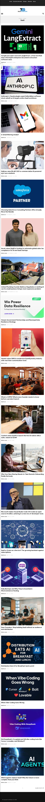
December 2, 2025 (11, 214)
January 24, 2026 (11, 137)
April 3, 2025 (11, 632)
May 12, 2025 (9, 593)
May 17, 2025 (9, 555)
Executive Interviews (17, 1)
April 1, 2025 (9, 668)
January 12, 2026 (12, 176)
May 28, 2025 (11, 440)
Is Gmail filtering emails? (10, 135)
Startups (25, 1)
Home (10, 1)
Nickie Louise (4, 101)
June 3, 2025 (9, 401)
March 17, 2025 (12, 782)
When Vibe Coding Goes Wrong (12, 702)
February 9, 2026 (10, 62)
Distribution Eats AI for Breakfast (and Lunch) (17, 666)
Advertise (30, 1)
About (34, 1)
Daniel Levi (3, 62)
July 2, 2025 (9, 324)
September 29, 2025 (13, 291)
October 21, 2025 (12, 253)
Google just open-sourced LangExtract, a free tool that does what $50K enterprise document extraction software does (21, 57)
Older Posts (39, 788)
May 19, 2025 (11, 516)
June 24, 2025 (11, 363)
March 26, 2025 (10, 705)
